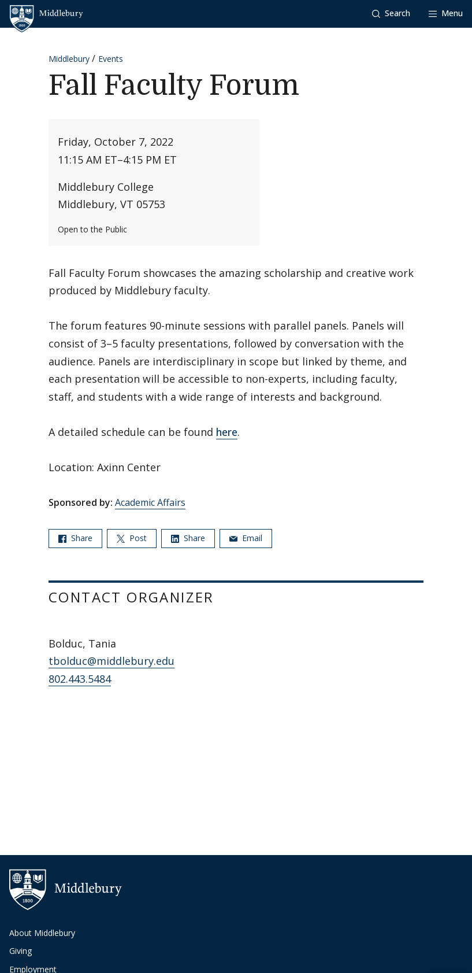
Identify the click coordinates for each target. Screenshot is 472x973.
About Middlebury (42, 932)
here (226, 432)
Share (75, 537)
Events (110, 58)
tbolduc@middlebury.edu (111, 661)
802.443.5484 (80, 679)
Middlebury (69, 58)
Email (245, 537)
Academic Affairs (150, 502)
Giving (20, 950)
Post (132, 537)
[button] (391, 13)
